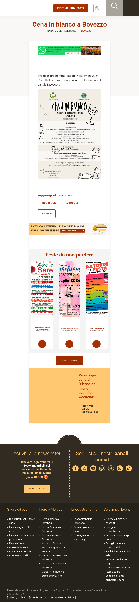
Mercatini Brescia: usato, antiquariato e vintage (53, 547)
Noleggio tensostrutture (114, 529)
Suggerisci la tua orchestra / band (115, 577)
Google (72, 203)
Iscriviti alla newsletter (90, 409)
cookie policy (38, 597)
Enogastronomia (84, 509)
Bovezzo (86, 31)
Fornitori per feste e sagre (116, 561)
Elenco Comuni (17, 543)
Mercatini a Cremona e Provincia (54, 557)
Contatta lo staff (18, 555)
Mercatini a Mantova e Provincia (53, 565)
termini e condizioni (63, 597)
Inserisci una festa (70, 8)
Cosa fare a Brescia (20, 551)
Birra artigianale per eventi (84, 529)
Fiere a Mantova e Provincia (51, 537)
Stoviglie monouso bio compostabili (118, 545)
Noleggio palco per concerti (116, 521)
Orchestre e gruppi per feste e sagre (118, 569)
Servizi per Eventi (117, 509)
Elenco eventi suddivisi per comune (21, 537)
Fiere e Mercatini (52, 509)
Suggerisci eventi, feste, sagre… (22, 521)
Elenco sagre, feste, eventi (20, 529)
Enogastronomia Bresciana (82, 521)
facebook (53, 84)
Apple (47, 213)
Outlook (49, 203)
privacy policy (17, 597)
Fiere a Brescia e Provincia (50, 521)
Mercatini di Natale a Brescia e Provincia (52, 573)
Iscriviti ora (37, 488)
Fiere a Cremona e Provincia (51, 529)
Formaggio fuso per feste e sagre (84, 537)
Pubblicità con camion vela (118, 553)
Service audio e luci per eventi (118, 537)
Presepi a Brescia (18, 547)
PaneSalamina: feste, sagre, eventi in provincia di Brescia (28, 8)
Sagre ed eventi (19, 509)
